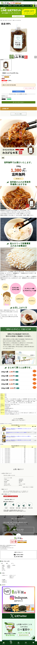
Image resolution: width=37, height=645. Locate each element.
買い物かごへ (18, 178)
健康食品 (10, 5)
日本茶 (3, 566)
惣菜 (6, 20)
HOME (1, 20)
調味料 (23, 5)
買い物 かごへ (34, 371)
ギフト (12, 563)
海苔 (19, 5)
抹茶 (3, 567)
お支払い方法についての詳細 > (28, 487)
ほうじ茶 (3, 570)
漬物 (31, 5)
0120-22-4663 (18, 554)
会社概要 (3, 579)
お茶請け (8, 565)
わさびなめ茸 (9, 20)
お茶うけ (5, 5)
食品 (3, 20)
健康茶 (3, 565)
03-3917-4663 (4, 547)
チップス (27, 5)
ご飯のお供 (15, 5)
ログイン (35, 3)
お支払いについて (13, 575)
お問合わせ (11, 577)
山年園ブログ (4, 580)
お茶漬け (8, 567)
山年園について (5, 575)
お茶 (2, 563)
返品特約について (5, 95)
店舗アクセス (12, 576)
